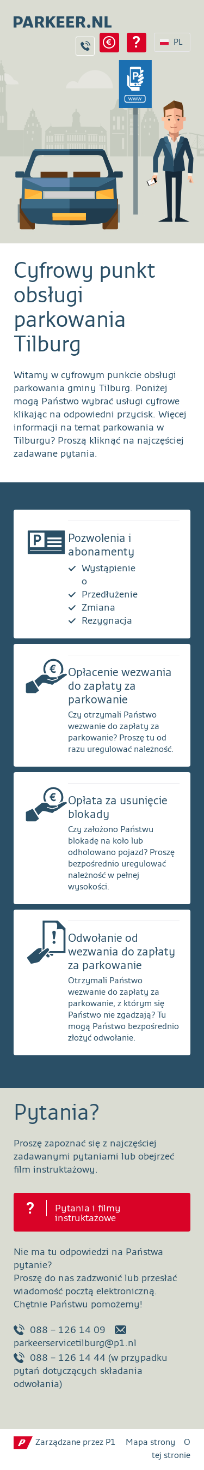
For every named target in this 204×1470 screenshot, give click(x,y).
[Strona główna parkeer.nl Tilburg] (57, 19)
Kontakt (85, 46)
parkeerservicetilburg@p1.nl (75, 1336)
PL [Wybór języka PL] (178, 42)
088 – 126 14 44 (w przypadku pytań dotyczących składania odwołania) (91, 1370)
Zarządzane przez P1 (75, 1442)
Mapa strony (150, 1442)
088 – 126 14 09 (60, 1329)
